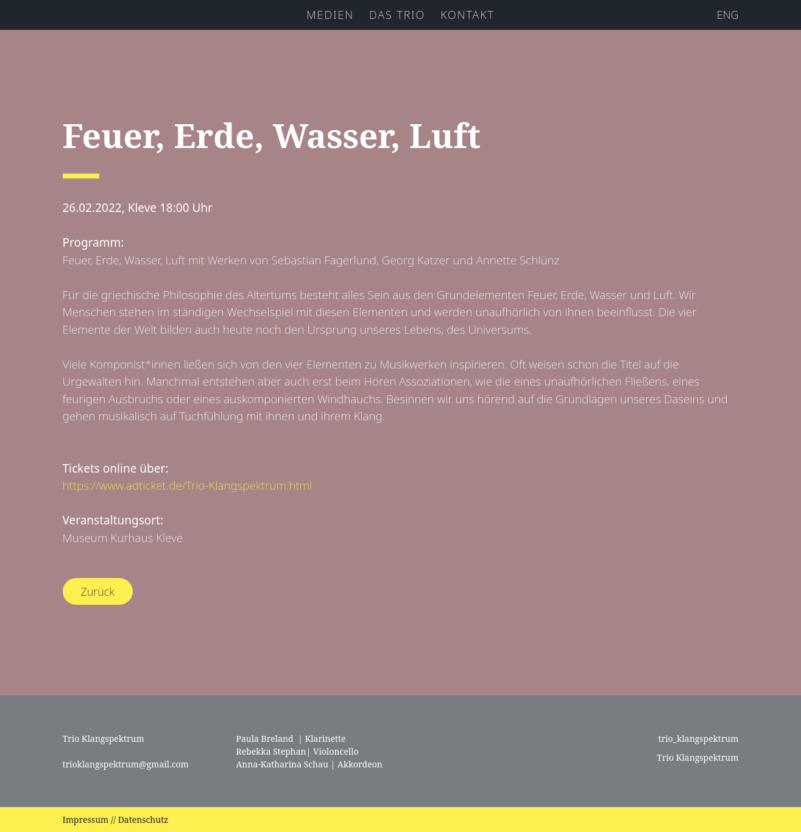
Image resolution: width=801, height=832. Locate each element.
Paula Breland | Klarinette (291, 738)
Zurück (98, 591)
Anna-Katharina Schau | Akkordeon (309, 764)
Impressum (86, 819)
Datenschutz (143, 819)
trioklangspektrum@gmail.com (126, 764)
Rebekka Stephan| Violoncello (297, 751)
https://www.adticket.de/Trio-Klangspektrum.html (187, 485)
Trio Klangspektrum (697, 757)
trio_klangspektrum (697, 738)
